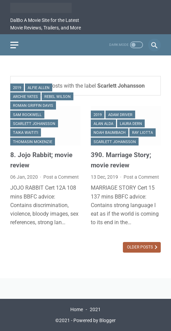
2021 (95, 309)
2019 (17, 88)
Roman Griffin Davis (33, 105)
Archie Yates (25, 96)
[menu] (14, 45)
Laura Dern (131, 124)
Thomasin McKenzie (32, 142)
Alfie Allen (38, 88)
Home (76, 309)
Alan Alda (103, 124)
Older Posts (140, 247)
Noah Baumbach (110, 132)
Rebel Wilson (57, 96)
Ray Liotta (142, 132)
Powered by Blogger (94, 320)
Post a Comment (61, 177)
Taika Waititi (25, 132)
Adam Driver (120, 115)
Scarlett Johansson (34, 124)
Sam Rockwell (27, 115)
